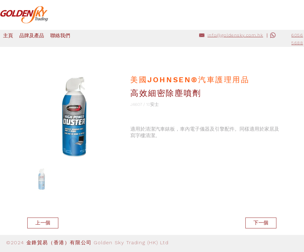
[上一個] (42, 223)
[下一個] (260, 223)
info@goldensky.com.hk (235, 35)
